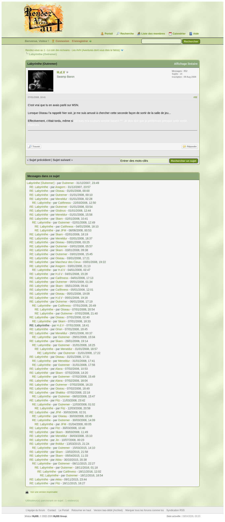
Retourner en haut (81, 510)
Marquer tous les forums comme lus (144, 510)
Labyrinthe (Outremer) (41, 183)
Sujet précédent (40, 160)
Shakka (60, 392)
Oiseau (59, 190)
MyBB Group (60, 516)
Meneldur (61, 198)
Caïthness (64, 202)
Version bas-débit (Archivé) (108, 510)
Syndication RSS (175, 510)
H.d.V (61, 72)
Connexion (62, 41)
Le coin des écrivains (58, 50)
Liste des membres (153, 33)
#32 (195, 97)
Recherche (127, 33)
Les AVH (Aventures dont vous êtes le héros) (96, 50)
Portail (109, 33)
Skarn (59, 218)
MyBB (35, 516)
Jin (57, 440)
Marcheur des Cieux (68, 262)
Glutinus (60, 210)
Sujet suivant (61, 160)
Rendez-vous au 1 (35, 50)
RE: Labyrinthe (38, 187)
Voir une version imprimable (44, 492)
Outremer (68, 183)
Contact (52, 510)
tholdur (59, 443)
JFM (63, 230)
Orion (58, 329)
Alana (59, 368)
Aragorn (60, 187)
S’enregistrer (80, 41)
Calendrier (179, 33)
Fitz (57, 400)
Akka (58, 459)
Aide (196, 33)
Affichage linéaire (186, 63)
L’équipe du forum (35, 510)
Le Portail (64, 510)
